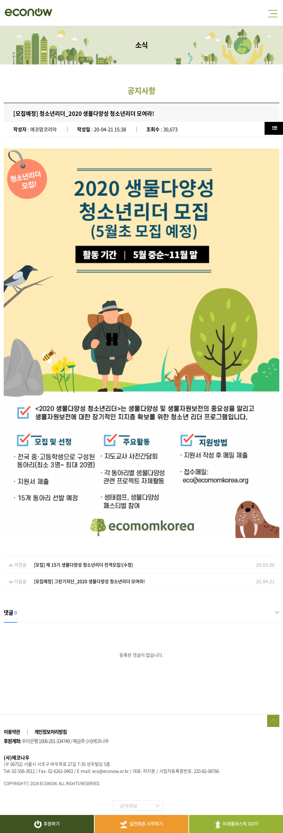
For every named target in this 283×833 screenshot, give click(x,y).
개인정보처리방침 (50, 731)
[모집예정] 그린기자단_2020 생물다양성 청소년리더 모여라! (89, 581)
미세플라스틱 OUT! (236, 824)
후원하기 (47, 824)
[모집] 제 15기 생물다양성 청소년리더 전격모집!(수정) (83, 565)
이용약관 (12, 731)
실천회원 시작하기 (141, 824)
